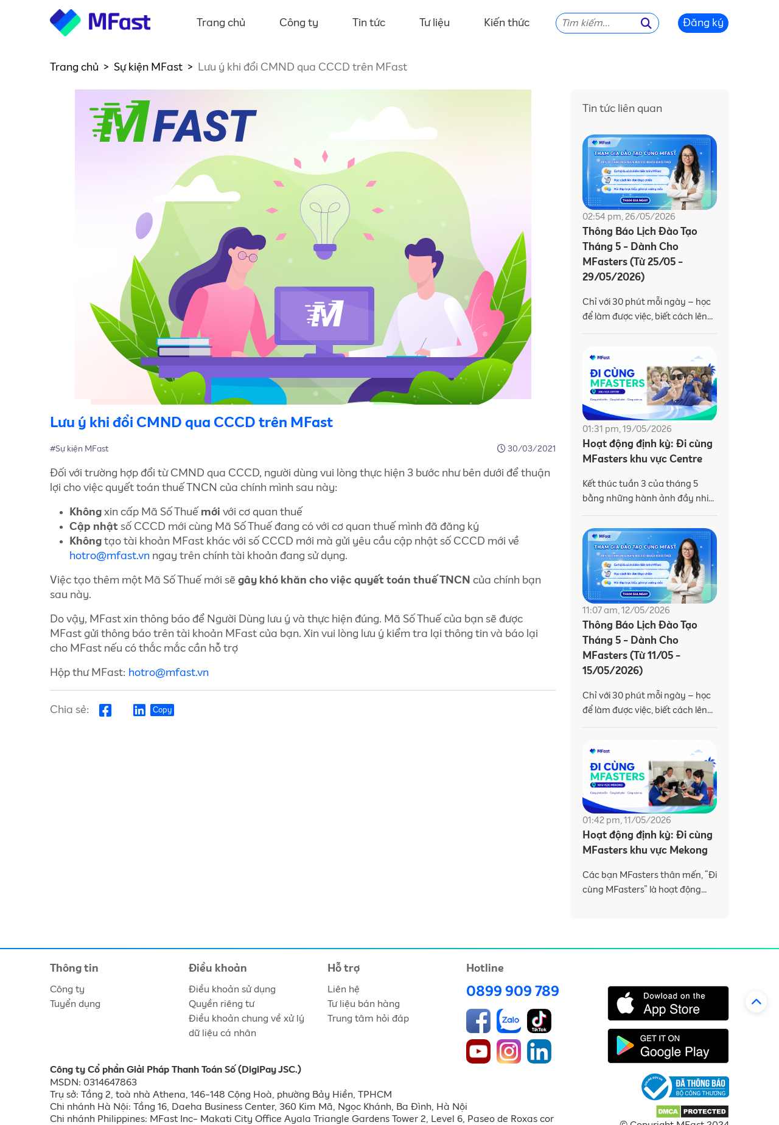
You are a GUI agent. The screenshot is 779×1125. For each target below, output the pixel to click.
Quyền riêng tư (221, 1004)
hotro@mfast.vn (109, 556)
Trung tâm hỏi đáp (368, 1018)
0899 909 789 (512, 991)
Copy (162, 710)
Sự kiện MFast (148, 67)
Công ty (298, 23)
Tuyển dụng (75, 1004)
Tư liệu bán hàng (363, 1004)
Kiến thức (506, 23)
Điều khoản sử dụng (232, 989)
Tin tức (368, 23)
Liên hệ (343, 989)
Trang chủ (221, 23)
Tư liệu (434, 23)
